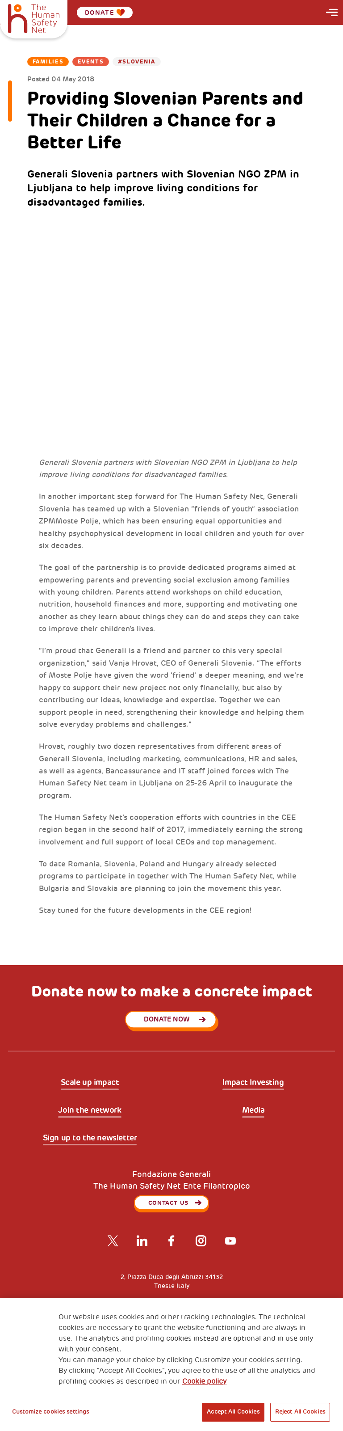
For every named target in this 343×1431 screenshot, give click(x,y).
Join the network (89, 1110)
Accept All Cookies (233, 1411)
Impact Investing (253, 1083)
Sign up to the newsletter (90, 1138)
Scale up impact (90, 1083)
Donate (105, 12)
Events (91, 61)
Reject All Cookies (300, 1411)
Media (253, 1110)
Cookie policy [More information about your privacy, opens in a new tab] (204, 1381)
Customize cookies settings (50, 1411)
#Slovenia (136, 61)
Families (48, 61)
